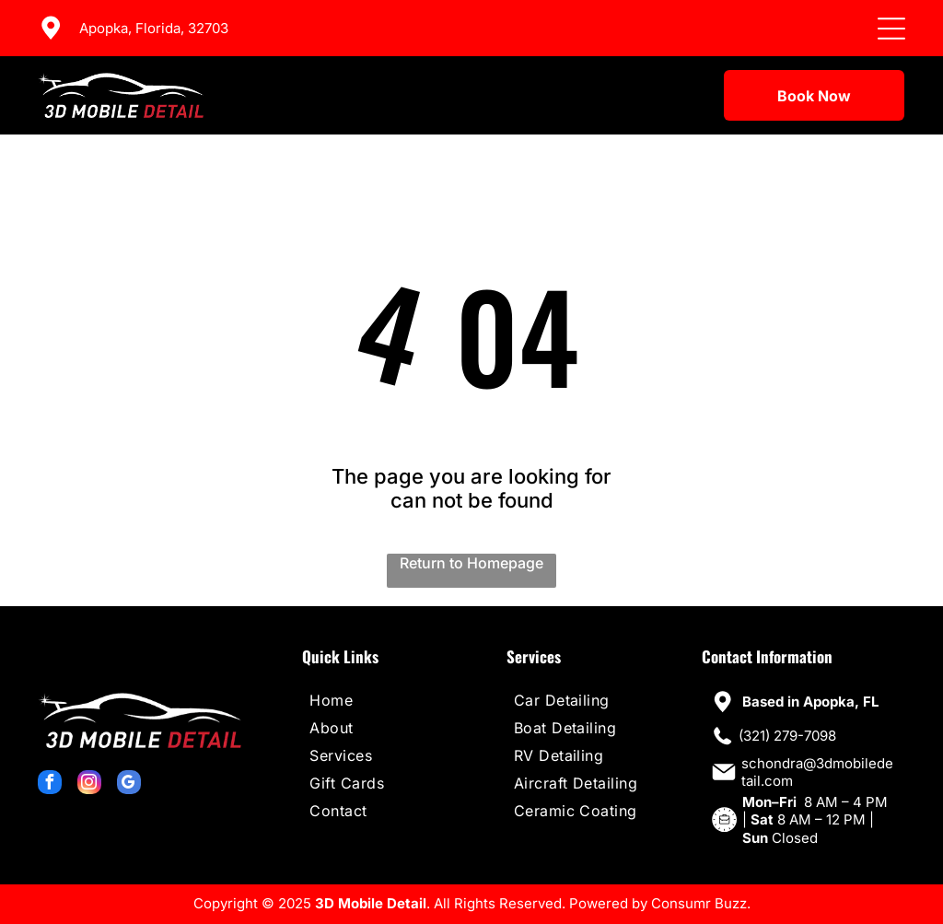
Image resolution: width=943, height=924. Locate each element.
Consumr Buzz (699, 903)
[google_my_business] (129, 784)
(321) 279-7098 (787, 735)
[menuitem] (382, 700)
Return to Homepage (471, 563)
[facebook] (50, 784)
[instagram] (89, 784)
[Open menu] (891, 28)
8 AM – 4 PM (846, 802)
